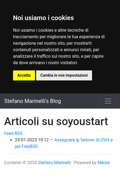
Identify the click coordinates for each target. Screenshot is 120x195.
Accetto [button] (24, 75)
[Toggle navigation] (108, 101)
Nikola (103, 162)
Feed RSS (13, 133)
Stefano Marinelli (54, 162)
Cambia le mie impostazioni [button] (64, 75)
